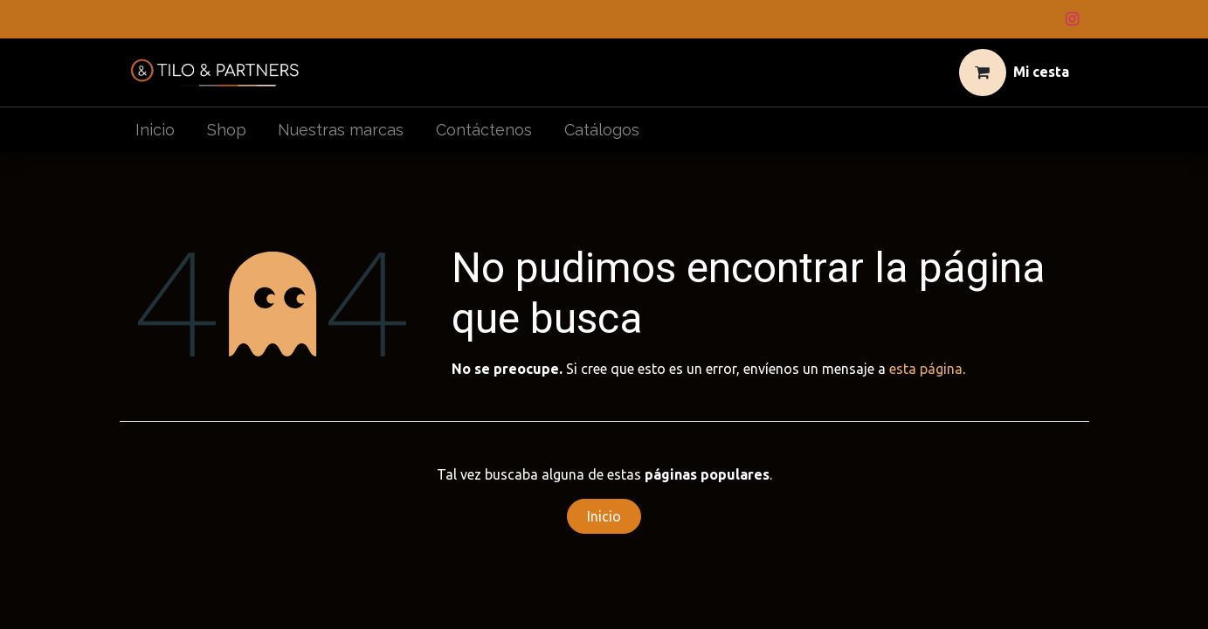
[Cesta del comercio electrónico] (1013, 72)
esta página (926, 369)
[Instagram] (1072, 19)
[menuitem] (155, 130)
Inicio (604, 516)
